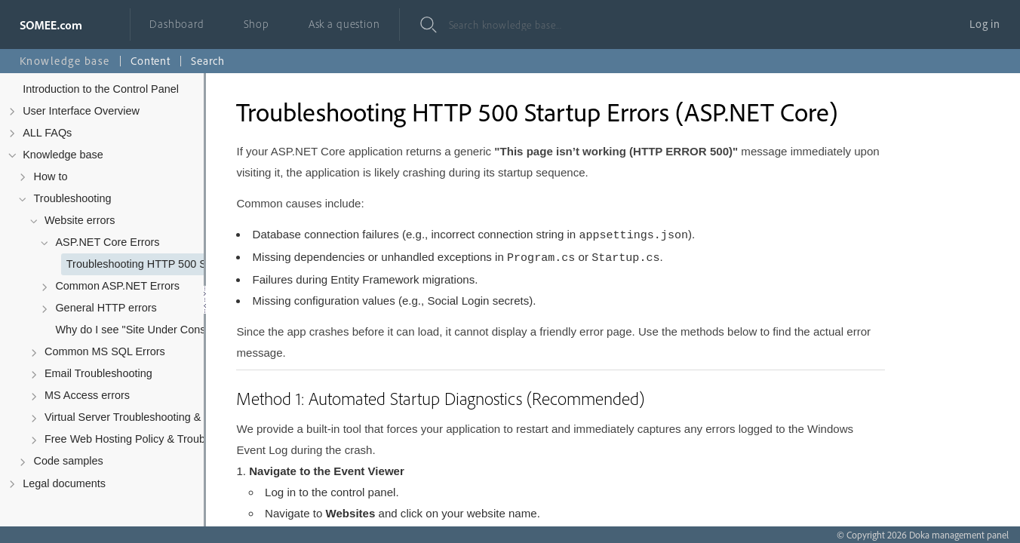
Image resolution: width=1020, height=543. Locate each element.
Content (151, 61)
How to (51, 176)
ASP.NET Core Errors (107, 242)
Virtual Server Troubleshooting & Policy (139, 417)
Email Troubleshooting (98, 373)
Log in (984, 24)
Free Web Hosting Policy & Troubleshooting (144, 439)
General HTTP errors (105, 308)
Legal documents (64, 483)
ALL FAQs (47, 133)
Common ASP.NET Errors (117, 286)
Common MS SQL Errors (105, 351)
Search (208, 61)
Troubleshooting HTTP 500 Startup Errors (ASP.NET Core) (166, 264)
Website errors (80, 220)
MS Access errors (87, 395)
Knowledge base (63, 155)
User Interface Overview (81, 111)
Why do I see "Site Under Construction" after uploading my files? (154, 330)
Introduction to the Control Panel (101, 89)
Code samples (68, 461)
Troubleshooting (73, 198)
